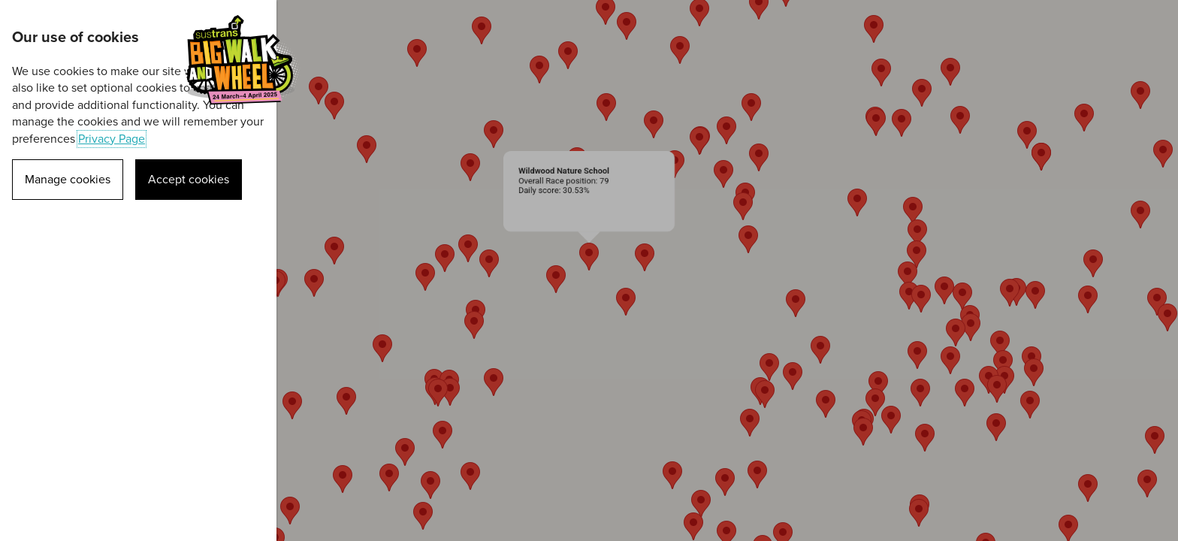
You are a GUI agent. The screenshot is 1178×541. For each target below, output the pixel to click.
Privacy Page (111, 139)
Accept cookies (188, 179)
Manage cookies (67, 179)
